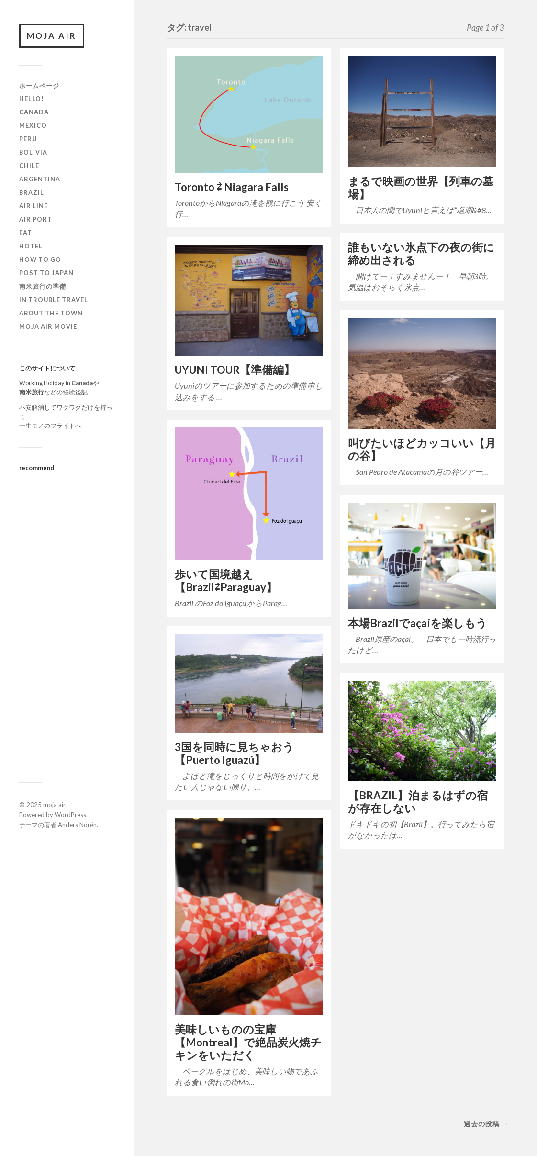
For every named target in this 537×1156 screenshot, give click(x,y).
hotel (31, 246)
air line (33, 206)
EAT (25, 232)
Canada (34, 112)
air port (35, 219)
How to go (40, 259)
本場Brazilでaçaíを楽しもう (417, 623)
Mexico (33, 125)
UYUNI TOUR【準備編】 (235, 369)
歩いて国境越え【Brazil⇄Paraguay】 (226, 581)
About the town (51, 313)
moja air (52, 36)
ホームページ (39, 86)
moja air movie (48, 326)
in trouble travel (53, 299)
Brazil (31, 192)
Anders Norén (77, 825)
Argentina (39, 179)
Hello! (31, 98)
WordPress (70, 815)
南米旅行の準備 (42, 286)
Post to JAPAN (46, 273)
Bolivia (33, 152)
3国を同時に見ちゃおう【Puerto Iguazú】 (234, 753)
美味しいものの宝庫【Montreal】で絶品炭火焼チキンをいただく (248, 1042)
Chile (29, 165)
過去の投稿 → (486, 1124)
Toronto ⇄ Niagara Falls (232, 186)
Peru (28, 139)
